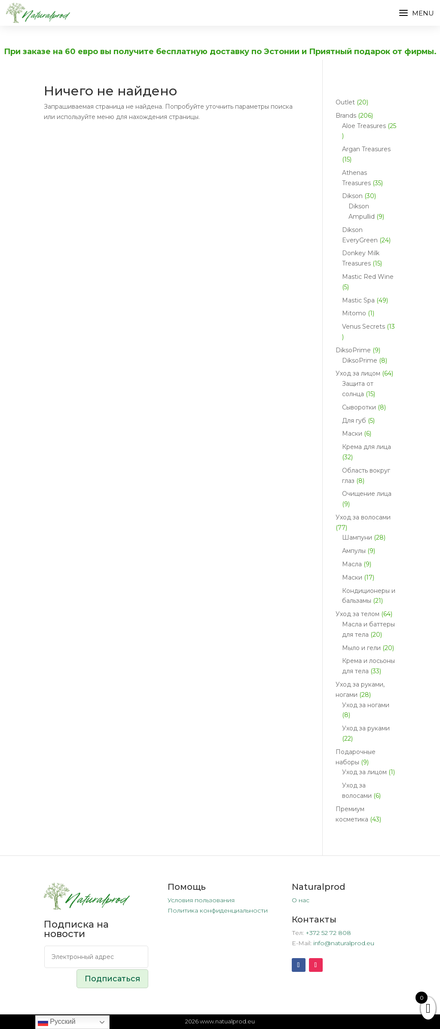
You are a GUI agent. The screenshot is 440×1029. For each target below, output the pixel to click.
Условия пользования (201, 900)
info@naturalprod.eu (343, 943)
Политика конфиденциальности (218, 910)
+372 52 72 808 (328, 933)
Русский (57, 1022)
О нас (300, 900)
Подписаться (112, 978)
